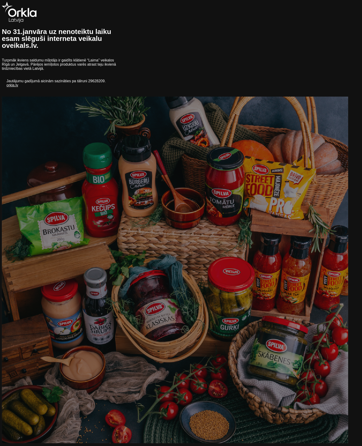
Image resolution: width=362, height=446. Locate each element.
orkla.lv (12, 85)
